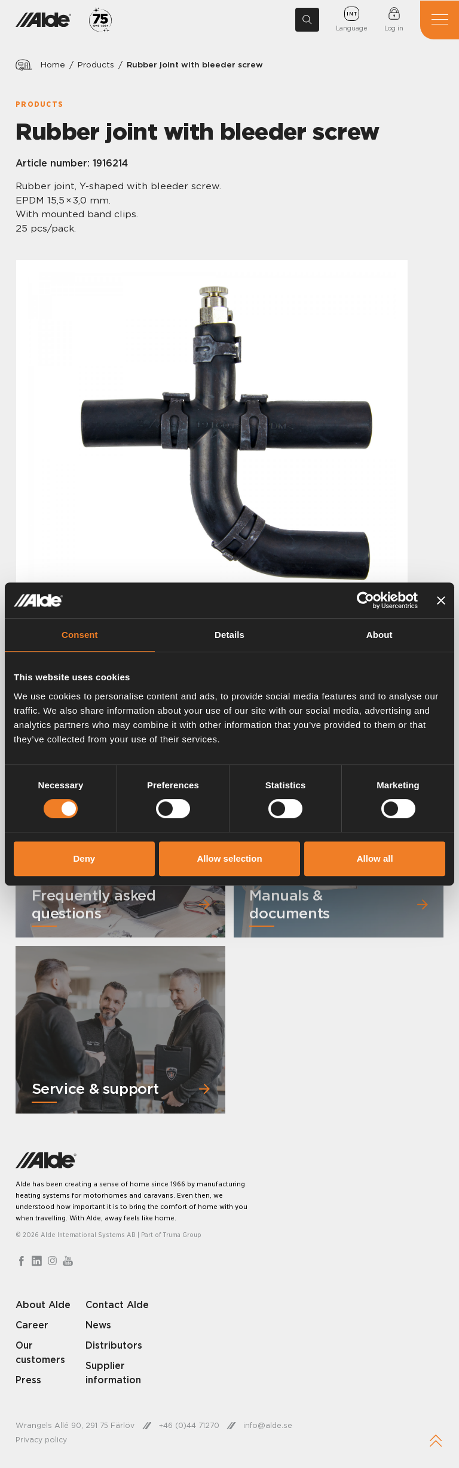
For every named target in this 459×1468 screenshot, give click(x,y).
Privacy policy (41, 1440)
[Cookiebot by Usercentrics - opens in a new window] (365, 600)
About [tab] (379, 635)
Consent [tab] (80, 635)
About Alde (43, 1305)
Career (32, 1325)
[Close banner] (441, 600)
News (98, 1325)
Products (96, 65)
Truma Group (183, 1235)
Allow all (375, 858)
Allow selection (229, 858)
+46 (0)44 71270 (190, 1425)
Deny (84, 858)
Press (28, 1380)
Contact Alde (117, 1305)
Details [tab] (229, 635)
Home (53, 65)
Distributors (114, 1346)
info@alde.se (268, 1425)
